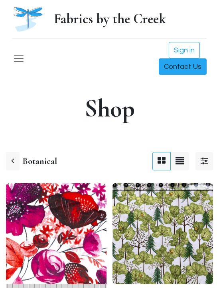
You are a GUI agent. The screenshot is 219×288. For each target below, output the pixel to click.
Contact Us (182, 66)
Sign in (184, 50)
